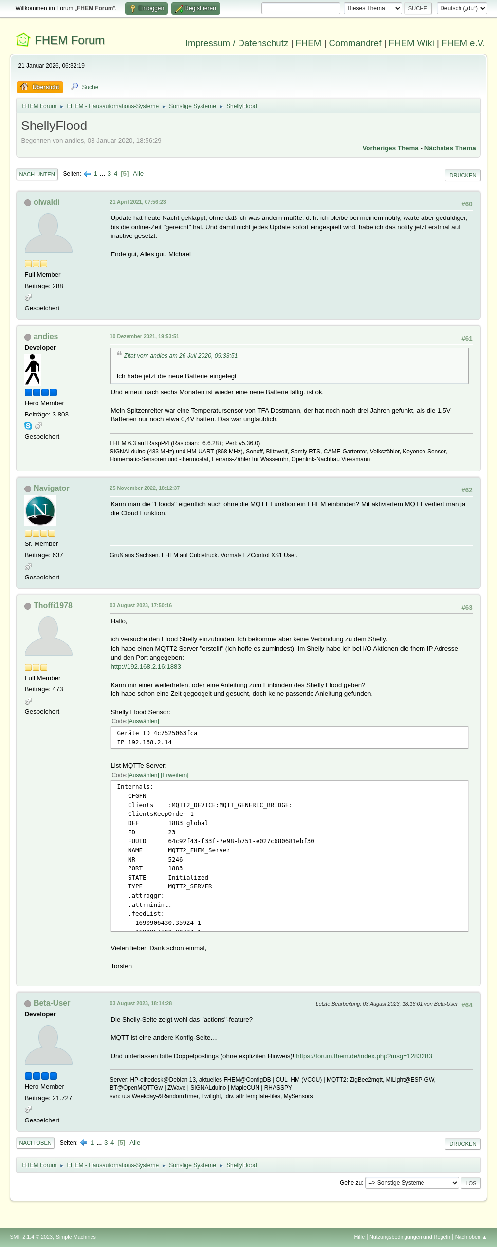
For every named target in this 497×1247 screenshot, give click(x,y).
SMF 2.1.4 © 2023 (31, 1237)
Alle (138, 173)
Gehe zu (351, 1182)
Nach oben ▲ (471, 1237)
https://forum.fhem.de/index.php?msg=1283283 (364, 1056)
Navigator (52, 488)
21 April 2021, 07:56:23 (138, 202)
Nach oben (35, 1143)
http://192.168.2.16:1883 (145, 666)
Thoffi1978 (53, 605)
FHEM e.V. (463, 43)
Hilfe (359, 1237)
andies (46, 336)
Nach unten (37, 174)
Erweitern (174, 775)
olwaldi (47, 202)
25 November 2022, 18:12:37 (145, 488)
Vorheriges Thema (390, 148)
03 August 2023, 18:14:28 (141, 1003)
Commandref (355, 43)
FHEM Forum (70, 40)
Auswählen (143, 721)
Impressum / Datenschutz (237, 43)
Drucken (462, 175)
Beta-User (52, 1003)
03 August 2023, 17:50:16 (141, 605)
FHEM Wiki (411, 43)
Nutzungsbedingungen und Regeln (409, 1237)
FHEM (308, 43)
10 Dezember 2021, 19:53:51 (144, 336)
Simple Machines (76, 1237)
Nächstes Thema (450, 148)
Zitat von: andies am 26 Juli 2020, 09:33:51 (181, 355)
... (103, 173)
